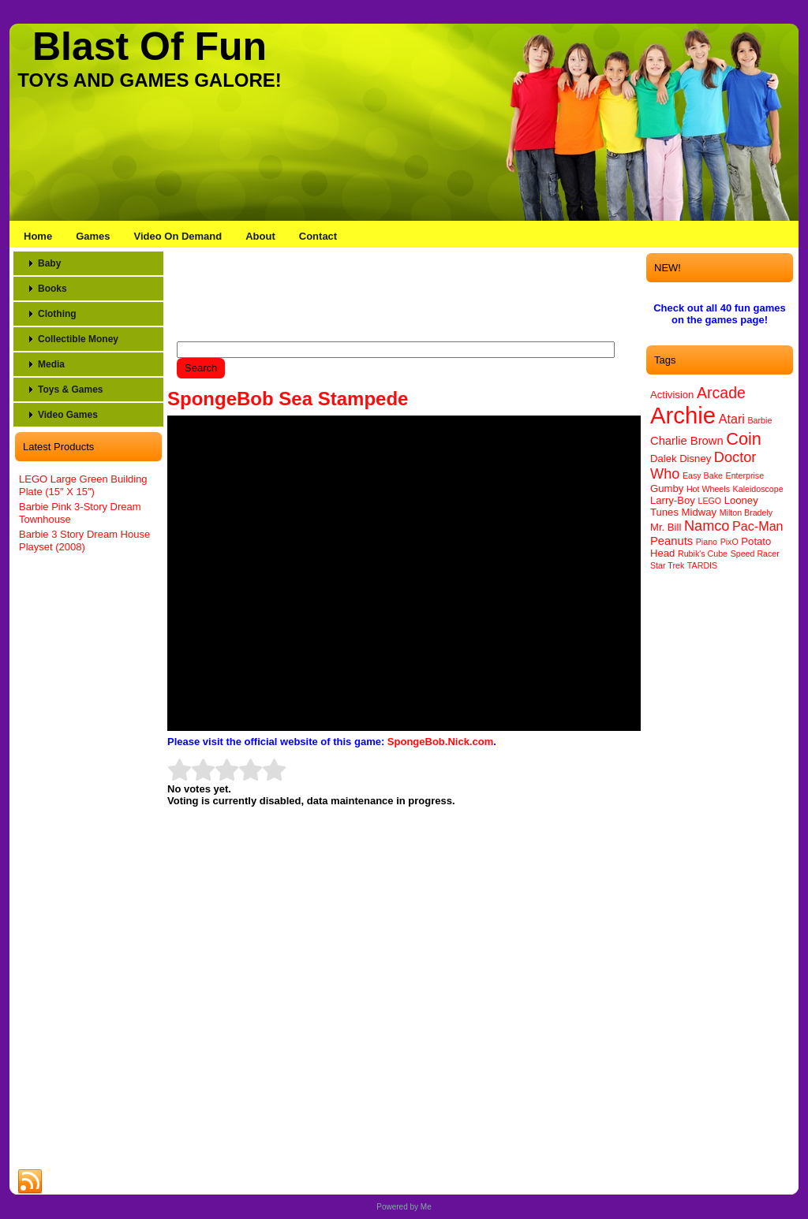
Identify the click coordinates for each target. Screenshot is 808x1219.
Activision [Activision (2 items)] (672, 395)
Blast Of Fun (149, 46)
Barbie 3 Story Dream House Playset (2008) (84, 540)
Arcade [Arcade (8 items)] (721, 392)
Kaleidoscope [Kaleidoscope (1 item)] (758, 489)
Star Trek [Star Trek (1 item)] (667, 565)
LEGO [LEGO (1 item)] (709, 500)
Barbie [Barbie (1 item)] (760, 420)
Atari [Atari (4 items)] (732, 419)
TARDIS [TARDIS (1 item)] (702, 565)
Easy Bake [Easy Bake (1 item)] (703, 475)
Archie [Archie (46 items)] (683, 415)
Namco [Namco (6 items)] (707, 526)
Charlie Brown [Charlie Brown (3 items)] (687, 440)
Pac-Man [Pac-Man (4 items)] (757, 526)
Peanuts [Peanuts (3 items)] (671, 541)
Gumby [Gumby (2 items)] (666, 488)
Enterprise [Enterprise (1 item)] (745, 475)
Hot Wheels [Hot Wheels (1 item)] (708, 489)
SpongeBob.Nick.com (440, 741)
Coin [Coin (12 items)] (743, 439)
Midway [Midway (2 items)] (699, 512)
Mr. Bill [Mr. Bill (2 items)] (665, 527)
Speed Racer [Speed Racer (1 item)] (755, 553)
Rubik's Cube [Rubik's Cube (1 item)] (703, 553)
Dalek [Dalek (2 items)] (663, 458)
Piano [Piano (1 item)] (706, 541)
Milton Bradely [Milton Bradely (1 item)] (746, 512)
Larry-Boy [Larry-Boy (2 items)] (672, 500)
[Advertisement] (88, 805)
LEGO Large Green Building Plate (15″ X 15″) (83, 485)
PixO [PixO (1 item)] (729, 541)
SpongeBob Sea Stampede (287, 398)
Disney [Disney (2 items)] (695, 458)
